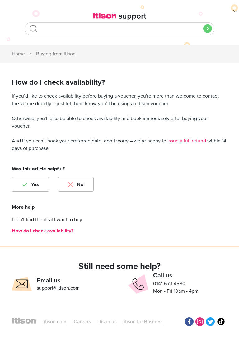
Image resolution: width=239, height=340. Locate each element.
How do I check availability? (42, 231)
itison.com (55, 322)
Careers (82, 322)
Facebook (189, 321)
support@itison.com (58, 288)
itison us (107, 322)
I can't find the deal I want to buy (47, 220)
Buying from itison (56, 54)
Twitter (210, 321)
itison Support (19, 54)
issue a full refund (186, 141)
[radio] (30, 184)
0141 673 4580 (169, 284)
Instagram (199, 321)
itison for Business (143, 322)
